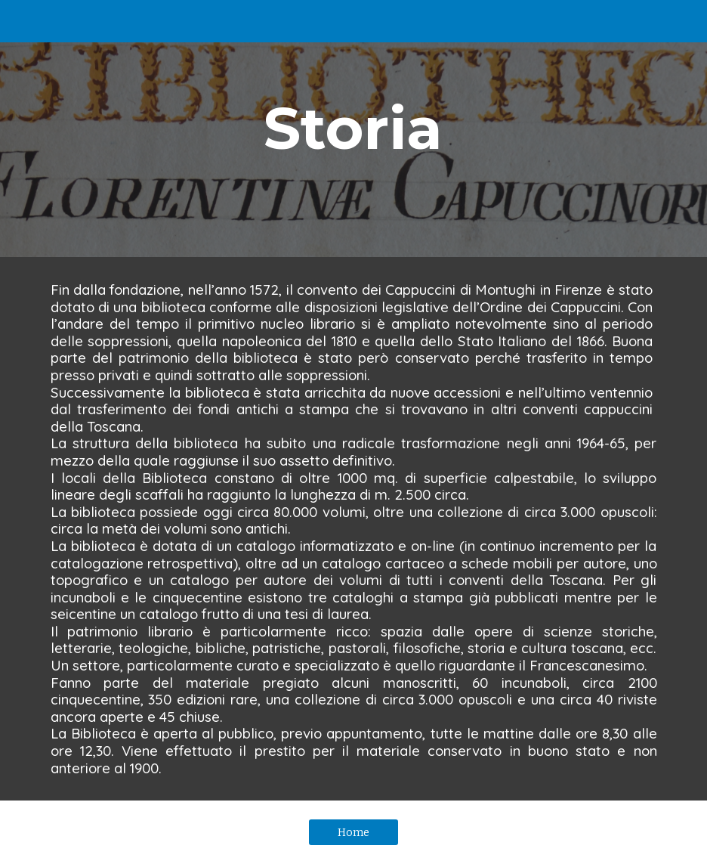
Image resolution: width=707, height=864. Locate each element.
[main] (353, 128)
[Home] (353, 832)
